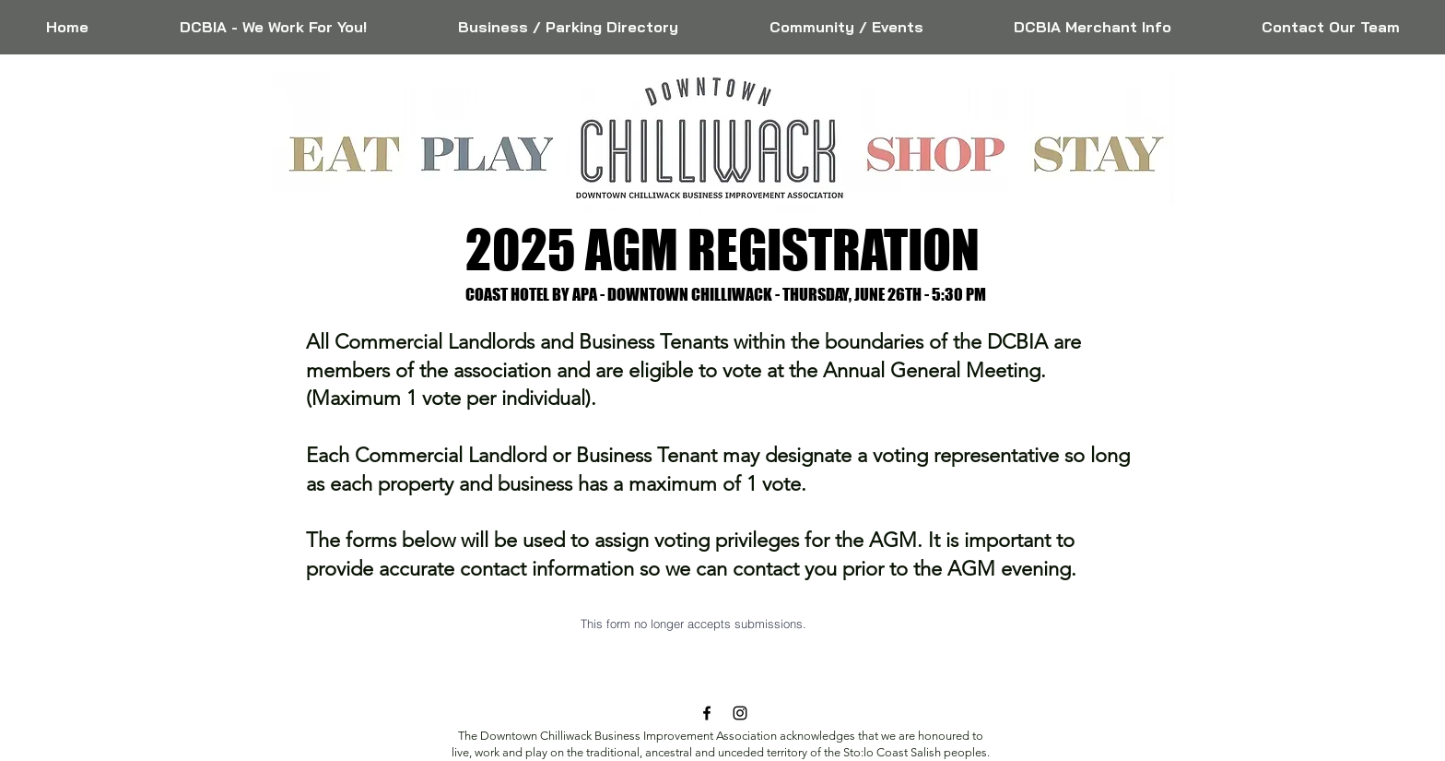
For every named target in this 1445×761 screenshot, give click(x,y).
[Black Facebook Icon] (707, 713)
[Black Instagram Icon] (740, 713)
